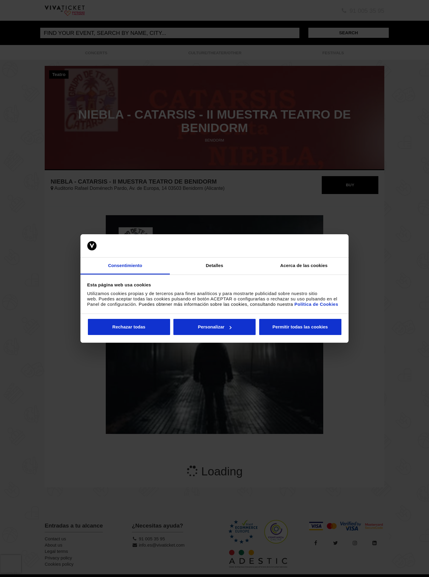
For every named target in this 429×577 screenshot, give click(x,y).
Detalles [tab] (214, 265)
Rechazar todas (128, 326)
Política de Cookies (316, 304)
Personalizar (214, 326)
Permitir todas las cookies (300, 326)
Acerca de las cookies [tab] (304, 265)
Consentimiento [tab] (125, 265)
